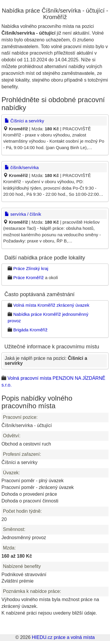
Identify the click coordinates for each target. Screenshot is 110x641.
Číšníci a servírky (24, 120)
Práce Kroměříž (28, 277)
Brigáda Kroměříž (30, 329)
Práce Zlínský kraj (30, 268)
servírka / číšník (23, 214)
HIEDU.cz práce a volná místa (63, 637)
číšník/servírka (22, 167)
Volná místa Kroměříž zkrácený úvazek (51, 305)
